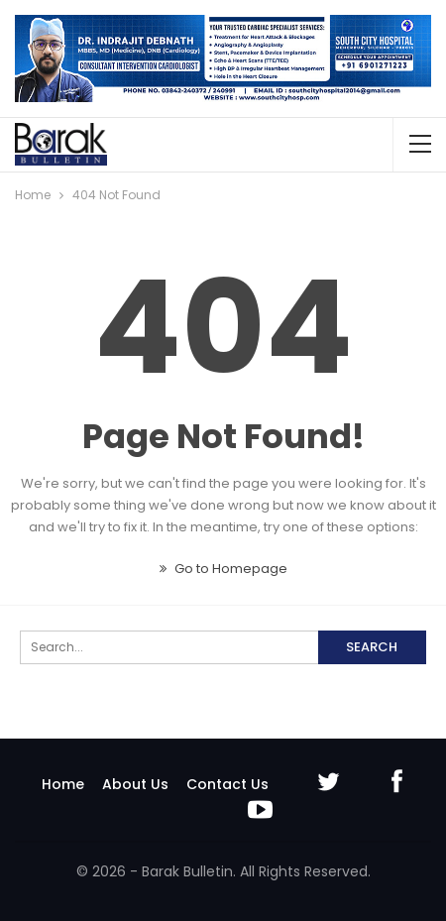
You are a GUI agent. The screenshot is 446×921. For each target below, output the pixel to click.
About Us (135, 784)
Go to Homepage (223, 568)
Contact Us (227, 784)
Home (63, 784)
